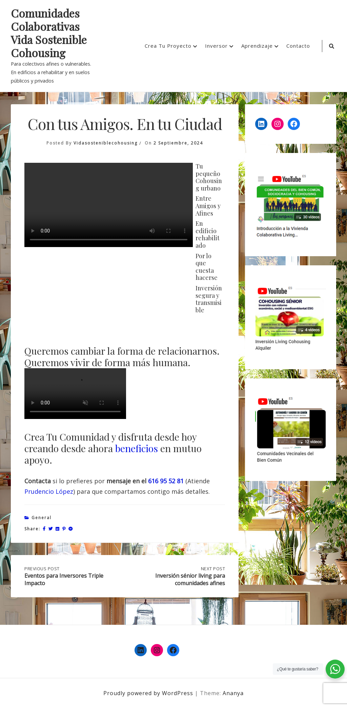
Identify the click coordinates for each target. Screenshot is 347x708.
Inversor (216, 45)
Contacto (298, 45)
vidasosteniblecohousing (106, 143)
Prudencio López (48, 491)
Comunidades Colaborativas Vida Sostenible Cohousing (49, 33)
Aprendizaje (257, 45)
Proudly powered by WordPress (149, 693)
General (42, 518)
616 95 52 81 (166, 481)
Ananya (233, 693)
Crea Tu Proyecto (168, 45)
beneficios (136, 448)
